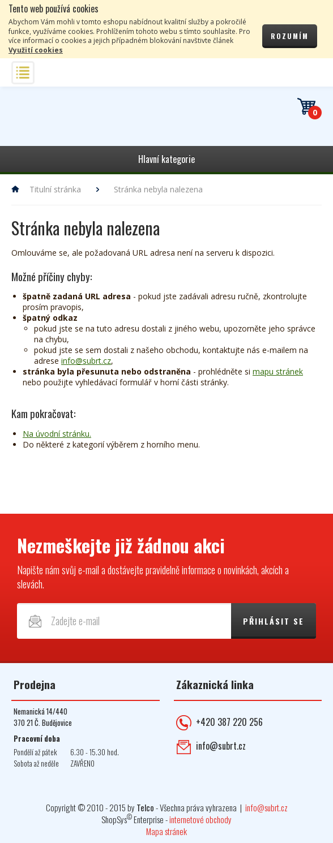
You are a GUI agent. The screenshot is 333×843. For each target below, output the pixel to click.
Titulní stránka (55, 189)
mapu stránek (278, 371)
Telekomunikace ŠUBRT (77, 121)
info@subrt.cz (86, 360)
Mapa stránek (166, 831)
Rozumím (290, 36)
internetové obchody (200, 819)
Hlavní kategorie (166, 159)
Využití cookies (35, 50)
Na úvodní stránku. (57, 433)
